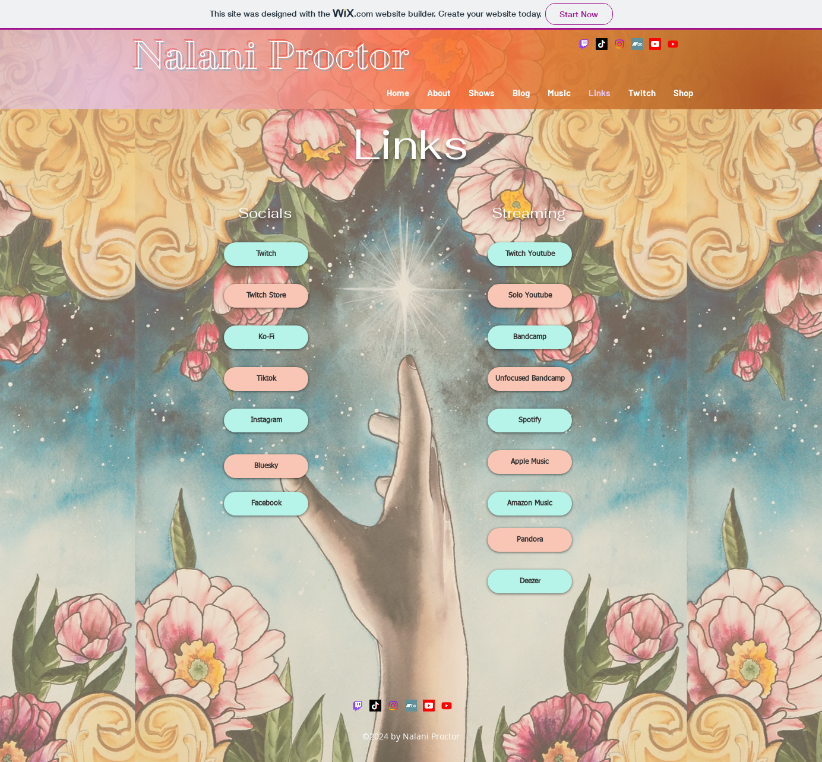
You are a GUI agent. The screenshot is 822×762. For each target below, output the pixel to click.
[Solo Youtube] (530, 296)
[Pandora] (530, 540)
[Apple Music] (530, 462)
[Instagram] (619, 44)
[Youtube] (655, 44)
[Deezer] (530, 581)
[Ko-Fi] (266, 337)
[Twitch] (584, 44)
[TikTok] (602, 44)
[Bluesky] (266, 466)
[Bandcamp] (637, 44)
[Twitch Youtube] (530, 254)
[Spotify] (530, 420)
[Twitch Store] (266, 296)
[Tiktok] (266, 379)
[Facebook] (266, 504)
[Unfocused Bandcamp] (530, 379)
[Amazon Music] (530, 504)
